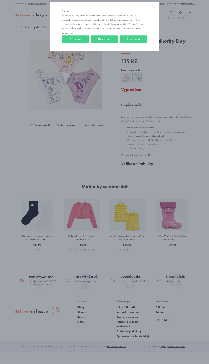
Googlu (87, 44)
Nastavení (104, 59)
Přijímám (75, 59)
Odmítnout (133, 59)
